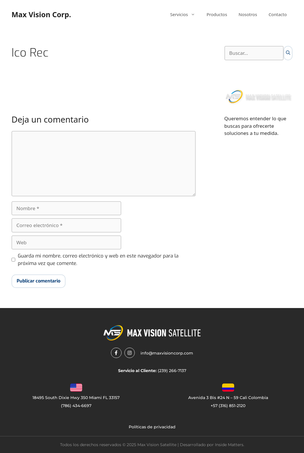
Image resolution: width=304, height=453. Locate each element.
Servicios (185, 14)
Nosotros (247, 14)
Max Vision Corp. (41, 14)
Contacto (278, 14)
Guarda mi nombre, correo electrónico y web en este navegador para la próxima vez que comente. (98, 260)
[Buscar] (288, 53)
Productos (217, 14)
